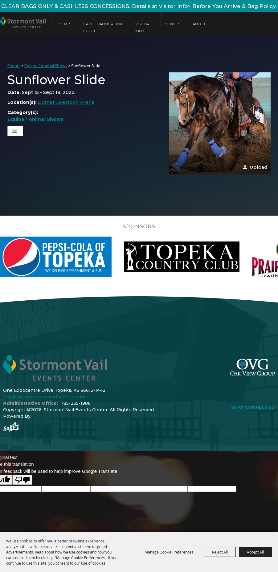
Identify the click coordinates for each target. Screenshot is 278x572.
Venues (172, 24)
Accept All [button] (255, 552)
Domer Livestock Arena (66, 102)
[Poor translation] (22, 480)
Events (64, 24)
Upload (259, 167)
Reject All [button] (220, 552)
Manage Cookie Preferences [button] (169, 552)
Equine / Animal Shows (45, 65)
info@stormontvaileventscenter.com (44, 397)
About (199, 24)
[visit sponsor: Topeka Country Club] (196, 256)
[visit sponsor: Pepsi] (68, 257)
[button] (220, 123)
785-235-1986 (76, 403)
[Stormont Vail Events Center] (23, 28)
